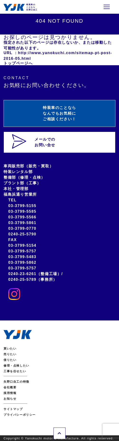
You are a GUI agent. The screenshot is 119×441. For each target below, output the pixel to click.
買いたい (10, 348)
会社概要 (10, 387)
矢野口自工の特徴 (16, 381)
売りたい (10, 354)
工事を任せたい (15, 371)
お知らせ (10, 398)
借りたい (10, 360)
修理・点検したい (16, 365)
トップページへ (18, 63)
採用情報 (10, 393)
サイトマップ (13, 409)
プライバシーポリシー (20, 414)
